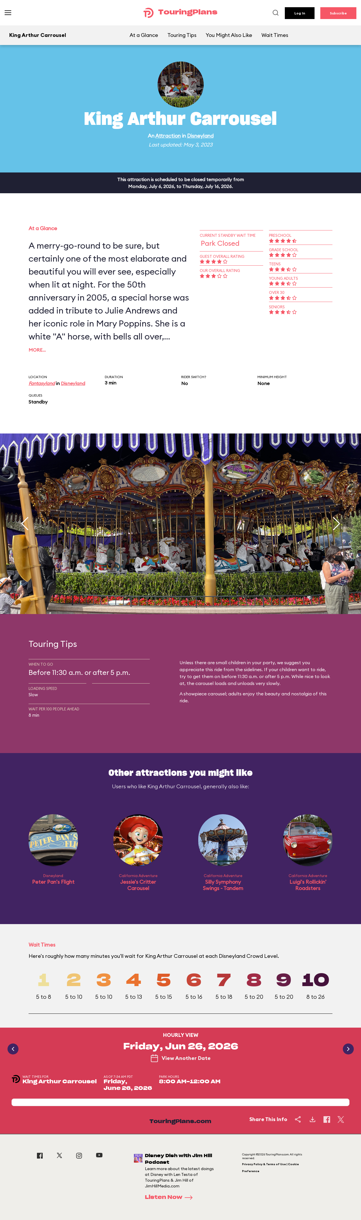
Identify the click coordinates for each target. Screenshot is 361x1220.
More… (37, 350)
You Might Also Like (229, 35)
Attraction (168, 135)
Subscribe (338, 13)
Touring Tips (182, 35)
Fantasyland (42, 383)
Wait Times (274, 35)
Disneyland (200, 135)
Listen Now (170, 1197)
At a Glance (144, 35)
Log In (299, 13)
